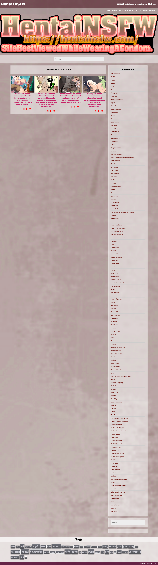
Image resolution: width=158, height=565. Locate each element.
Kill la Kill (113, 251)
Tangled (113, 408)
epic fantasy (114, 167)
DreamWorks (115, 151)
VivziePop (114, 476)
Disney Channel (115, 138)
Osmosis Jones (115, 315)
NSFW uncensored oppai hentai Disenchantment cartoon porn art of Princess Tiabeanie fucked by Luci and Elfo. (70, 98)
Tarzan (113, 412)
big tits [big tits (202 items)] (36, 546)
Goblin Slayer (115, 202)
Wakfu (113, 482)
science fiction (115, 363)
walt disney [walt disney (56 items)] (15, 557)
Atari (112, 86)
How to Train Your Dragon (118, 228)
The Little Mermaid (116, 444)
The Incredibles (115, 434)
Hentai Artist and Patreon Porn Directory (120, 11)
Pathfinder (114, 328)
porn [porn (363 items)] (91, 552)
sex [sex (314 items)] (107, 552)
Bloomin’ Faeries (116, 109)
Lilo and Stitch (115, 263)
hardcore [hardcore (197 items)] (15, 551)
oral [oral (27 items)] (80, 552)
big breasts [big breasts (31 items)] (28, 547)
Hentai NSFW (13, 4)
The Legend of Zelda (116, 441)
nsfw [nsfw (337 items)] (67, 552)
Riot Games (114, 357)
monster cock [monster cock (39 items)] (60, 552)
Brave (112, 115)
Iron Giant (114, 241)
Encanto (113, 164)
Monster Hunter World (117, 283)
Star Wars (114, 395)
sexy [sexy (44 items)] (111, 552)
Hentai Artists (115, 218)
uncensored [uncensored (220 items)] (135, 551)
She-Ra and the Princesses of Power (121, 376)
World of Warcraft (116, 495)
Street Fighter (115, 399)
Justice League (115, 247)
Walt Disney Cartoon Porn (118, 486)
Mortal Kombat (115, 286)
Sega (112, 373)
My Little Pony (115, 292)
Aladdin (113, 77)
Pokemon (114, 341)
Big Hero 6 (114, 103)
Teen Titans (114, 415)
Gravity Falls (114, 206)
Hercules (113, 222)
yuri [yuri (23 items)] (26, 557)
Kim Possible (114, 254)
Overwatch (114, 318)
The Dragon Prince (116, 424)
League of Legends (116, 257)
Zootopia (113, 511)
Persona (113, 334)
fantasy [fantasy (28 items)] (99, 547)
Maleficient (114, 267)
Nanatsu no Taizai (116, 296)
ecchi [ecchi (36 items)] (81, 547)
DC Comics (114, 128)
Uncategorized (115, 469)
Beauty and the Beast (117, 99)
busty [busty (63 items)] (49, 546)
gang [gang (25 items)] (136, 547)
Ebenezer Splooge (116, 154)
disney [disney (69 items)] (76, 546)
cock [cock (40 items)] (63, 547)
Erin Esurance (115, 173)
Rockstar (113, 360)
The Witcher (114, 460)
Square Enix (114, 392)
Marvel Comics (115, 276)
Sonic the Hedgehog (117, 383)
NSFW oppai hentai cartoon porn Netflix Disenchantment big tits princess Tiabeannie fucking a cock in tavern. (22, 99)
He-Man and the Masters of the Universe (122, 212)
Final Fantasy (114, 180)
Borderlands (114, 112)
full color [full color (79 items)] (112, 546)
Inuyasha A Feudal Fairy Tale (119, 238)
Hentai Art (114, 215)
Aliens (113, 80)
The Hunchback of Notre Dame (119, 431)
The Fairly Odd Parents (117, 428)
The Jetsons (114, 437)
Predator (113, 344)
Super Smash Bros (116, 402)
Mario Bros (114, 273)
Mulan (112, 289)
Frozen (113, 189)
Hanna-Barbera (115, 209)
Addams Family (115, 74)
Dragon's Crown (116, 148)
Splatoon (113, 389)
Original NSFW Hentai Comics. (145, 11)
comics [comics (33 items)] (67, 547)
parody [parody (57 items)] (84, 552)
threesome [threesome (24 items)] (125, 552)
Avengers (114, 93)
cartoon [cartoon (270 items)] (56, 546)
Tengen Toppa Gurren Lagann (119, 421)
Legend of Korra (115, 260)
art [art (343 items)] (22, 546)
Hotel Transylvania (116, 225)
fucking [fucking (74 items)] (105, 546)
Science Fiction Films (117, 370)
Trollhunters (114, 466)
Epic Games (114, 170)
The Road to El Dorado (117, 453)
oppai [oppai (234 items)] (75, 551)
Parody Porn (114, 325)
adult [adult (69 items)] (13, 546)
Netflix (113, 302)
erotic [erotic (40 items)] (88, 547)
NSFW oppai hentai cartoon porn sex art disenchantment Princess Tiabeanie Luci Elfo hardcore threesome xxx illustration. (94, 100)
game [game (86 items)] (119, 546)
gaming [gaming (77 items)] (131, 546)
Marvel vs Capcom (116, 280)
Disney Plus (114, 141)
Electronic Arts (115, 161)
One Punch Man (115, 312)
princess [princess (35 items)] (97, 552)
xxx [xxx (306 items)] (22, 557)
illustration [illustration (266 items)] (36, 551)
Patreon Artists (115, 331)
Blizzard (113, 106)
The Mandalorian (116, 447)
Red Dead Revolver (116, 354)
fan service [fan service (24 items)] (94, 547)
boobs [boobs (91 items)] (43, 546)
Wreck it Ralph (115, 498)
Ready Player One (116, 350)
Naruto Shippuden (116, 299)
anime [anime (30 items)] (17, 547)
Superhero (114, 405)
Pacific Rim (114, 321)
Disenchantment (116, 135)
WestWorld (114, 489)
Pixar (112, 338)
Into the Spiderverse (117, 231)
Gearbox (113, 199)
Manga (113, 270)
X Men (112, 502)
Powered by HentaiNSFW (148, 563)
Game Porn (114, 196)
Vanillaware (114, 473)
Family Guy (114, 177)
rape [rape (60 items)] (102, 552)
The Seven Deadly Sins (117, 457)
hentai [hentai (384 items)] (25, 552)
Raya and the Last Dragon (118, 347)
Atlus (112, 90)
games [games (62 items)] (125, 547)
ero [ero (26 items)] (84, 547)
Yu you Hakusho (115, 505)
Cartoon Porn (115, 122)
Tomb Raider (114, 463)
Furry (112, 193)
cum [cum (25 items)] (72, 547)
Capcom (113, 119)
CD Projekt (114, 125)
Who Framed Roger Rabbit (118, 492)
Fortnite (113, 183)
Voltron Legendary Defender (119, 479)
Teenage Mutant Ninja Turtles (119, 418)
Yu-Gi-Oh (113, 508)
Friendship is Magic (116, 186)
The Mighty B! (115, 450)
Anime (113, 83)
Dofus (112, 144)
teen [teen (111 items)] (119, 552)
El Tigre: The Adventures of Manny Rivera (122, 157)
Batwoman (114, 96)
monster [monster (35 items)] (52, 552)
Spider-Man (114, 386)
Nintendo (113, 309)
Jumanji (113, 244)
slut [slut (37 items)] (115, 552)
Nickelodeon (114, 305)
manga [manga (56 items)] (46, 552)
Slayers (113, 379)
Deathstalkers (115, 132)
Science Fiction (115, 366)
